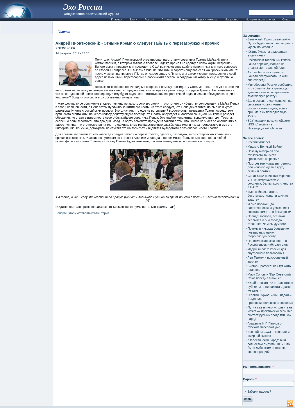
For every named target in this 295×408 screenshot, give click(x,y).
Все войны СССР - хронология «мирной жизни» (269, 333)
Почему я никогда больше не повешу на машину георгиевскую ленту (268, 232)
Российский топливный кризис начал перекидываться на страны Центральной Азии (269, 63)
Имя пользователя (258, 366)
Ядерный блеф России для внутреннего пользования (267, 251)
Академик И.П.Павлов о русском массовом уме (265, 325)
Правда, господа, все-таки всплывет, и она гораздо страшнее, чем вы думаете (267, 220)
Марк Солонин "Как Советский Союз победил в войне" (269, 276)
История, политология (260, 19)
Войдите (61, 213)
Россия (149, 19)
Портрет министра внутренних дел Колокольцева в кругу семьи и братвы (269, 167)
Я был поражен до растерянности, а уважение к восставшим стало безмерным (269, 208)
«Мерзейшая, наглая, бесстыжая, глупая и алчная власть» (268, 195)
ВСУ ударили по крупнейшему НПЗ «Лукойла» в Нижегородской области (269, 124)
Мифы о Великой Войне (265, 146)
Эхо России (82, 7)
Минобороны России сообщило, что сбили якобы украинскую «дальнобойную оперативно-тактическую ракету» (270, 90)
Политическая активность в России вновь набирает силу (268, 243)
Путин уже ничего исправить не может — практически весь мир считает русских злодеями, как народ (270, 313)
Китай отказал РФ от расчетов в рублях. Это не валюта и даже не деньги (270, 286)
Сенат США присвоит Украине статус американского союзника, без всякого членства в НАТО (270, 181)
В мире (184, 19)
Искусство (231, 19)
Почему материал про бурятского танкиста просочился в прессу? (263, 155)
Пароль (249, 379)
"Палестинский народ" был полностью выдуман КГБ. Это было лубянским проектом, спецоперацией (269, 346)
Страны (166, 19)
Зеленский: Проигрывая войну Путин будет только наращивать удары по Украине (270, 43)
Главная (116, 19)
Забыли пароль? (259, 391)
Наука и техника (207, 19)
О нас (286, 19)
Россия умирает (259, 142)
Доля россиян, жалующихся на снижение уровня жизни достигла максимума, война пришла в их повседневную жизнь (269, 108)
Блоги (133, 19)
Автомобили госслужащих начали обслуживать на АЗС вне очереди (268, 76)
